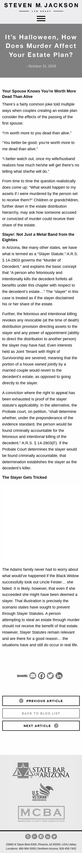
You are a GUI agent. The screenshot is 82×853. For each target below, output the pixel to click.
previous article (44, 701)
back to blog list (41, 713)
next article (37, 726)
